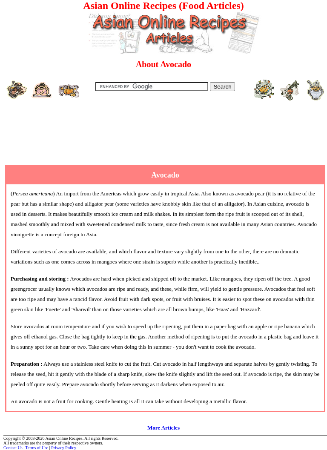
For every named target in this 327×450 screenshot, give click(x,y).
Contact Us (13, 447)
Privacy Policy (63, 447)
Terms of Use (37, 447)
